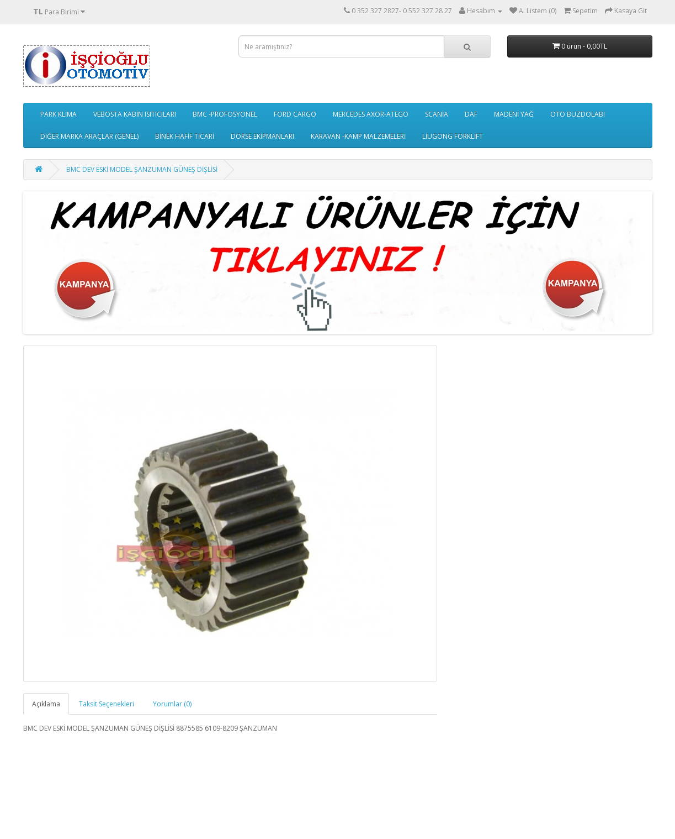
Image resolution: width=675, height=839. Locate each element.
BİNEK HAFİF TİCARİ (184, 136)
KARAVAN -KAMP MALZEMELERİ (358, 136)
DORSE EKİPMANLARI (262, 136)
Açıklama (46, 704)
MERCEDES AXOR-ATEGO (370, 114)
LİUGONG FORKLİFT (452, 136)
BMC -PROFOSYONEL (225, 114)
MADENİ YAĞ (514, 114)
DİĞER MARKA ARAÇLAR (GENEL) (89, 136)
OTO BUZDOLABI (577, 114)
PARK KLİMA (58, 114)
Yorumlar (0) (172, 704)
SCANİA (436, 114)
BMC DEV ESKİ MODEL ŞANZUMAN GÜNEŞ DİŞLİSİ (141, 169)
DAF (471, 114)
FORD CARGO (295, 114)
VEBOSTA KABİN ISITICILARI (134, 114)
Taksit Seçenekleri (106, 704)
